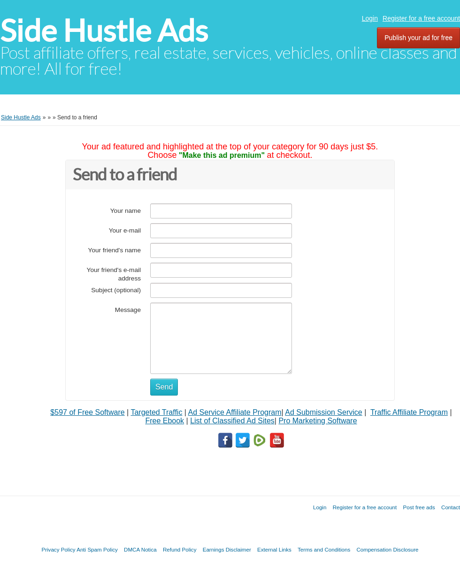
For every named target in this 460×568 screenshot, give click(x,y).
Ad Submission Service (323, 412)
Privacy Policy (58, 549)
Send (164, 387)
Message (128, 309)
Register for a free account (421, 18)
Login (370, 18)
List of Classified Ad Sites (232, 421)
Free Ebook (164, 421)
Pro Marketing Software (317, 421)
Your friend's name (114, 250)
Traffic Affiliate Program (409, 412)
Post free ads (419, 507)
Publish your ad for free (418, 37)
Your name (125, 210)
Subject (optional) (116, 290)
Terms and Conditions (324, 549)
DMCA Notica (140, 549)
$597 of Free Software (87, 412)
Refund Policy (180, 549)
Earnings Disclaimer (227, 549)
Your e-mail (125, 230)
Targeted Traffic (156, 412)
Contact (450, 507)
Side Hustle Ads (104, 31)
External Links (274, 549)
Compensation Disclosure (387, 549)
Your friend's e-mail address (114, 274)
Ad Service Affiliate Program (235, 412)
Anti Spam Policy (97, 549)
